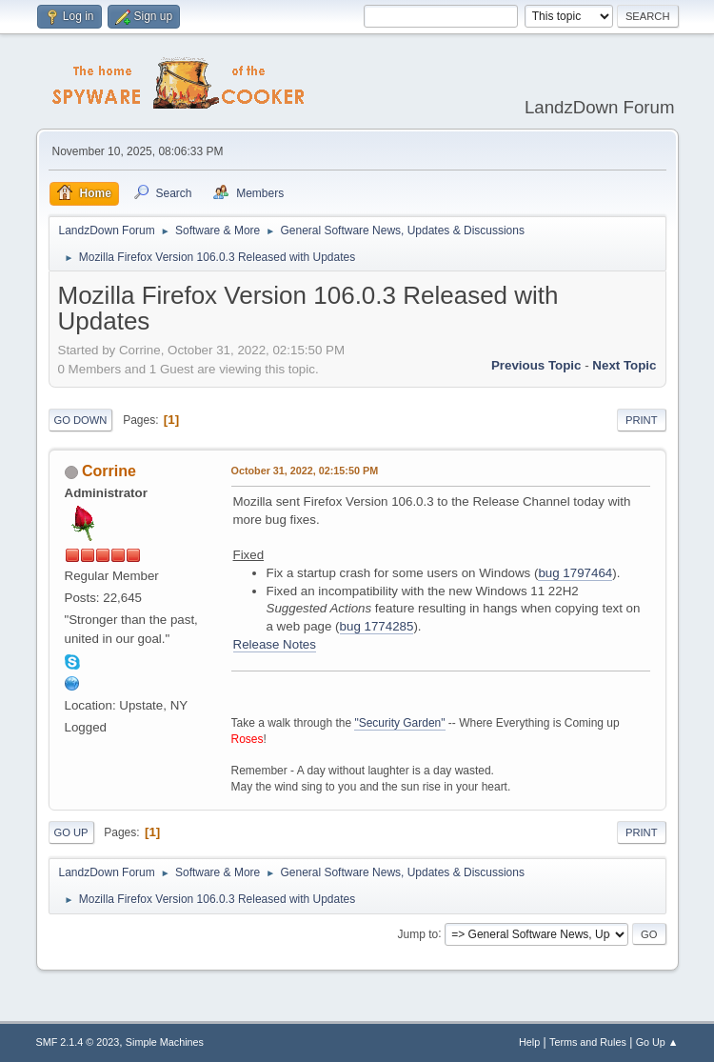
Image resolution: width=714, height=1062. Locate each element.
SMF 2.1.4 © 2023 (78, 1042)
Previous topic (536, 365)
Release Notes (274, 644)
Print (641, 420)
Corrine (109, 471)
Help (529, 1042)
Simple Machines (165, 1042)
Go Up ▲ (657, 1042)
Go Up (71, 832)
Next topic (624, 365)
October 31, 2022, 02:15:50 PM (305, 470)
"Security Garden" (399, 723)
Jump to (418, 933)
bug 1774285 (377, 626)
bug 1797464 (575, 573)
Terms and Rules (587, 1042)
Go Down (81, 420)
